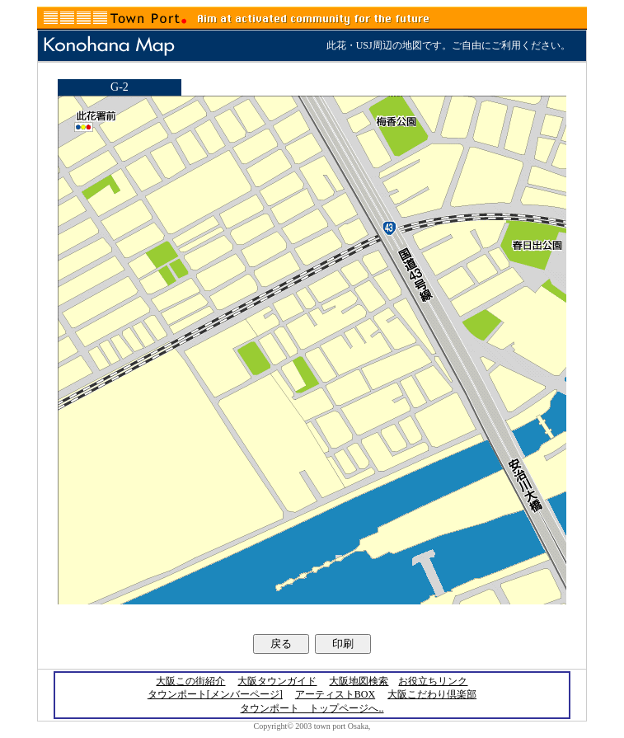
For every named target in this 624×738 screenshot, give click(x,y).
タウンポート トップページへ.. (311, 708)
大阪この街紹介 (190, 681)
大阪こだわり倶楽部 (431, 694)
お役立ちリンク (432, 681)
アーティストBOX (335, 694)
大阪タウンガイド (277, 681)
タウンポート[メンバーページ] (215, 694)
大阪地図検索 (358, 681)
